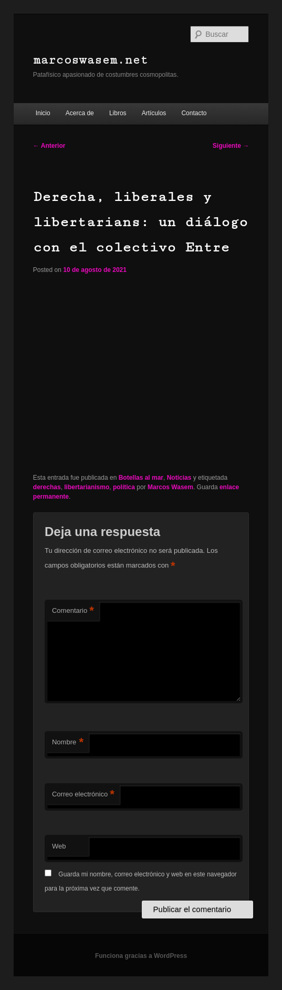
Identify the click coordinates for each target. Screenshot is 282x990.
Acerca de (80, 113)
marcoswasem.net (90, 60)
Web (59, 846)
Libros (118, 113)
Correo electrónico (83, 794)
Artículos (154, 113)
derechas (47, 487)
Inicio (43, 113)
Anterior (49, 145)
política (124, 487)
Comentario (73, 611)
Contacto (193, 113)
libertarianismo (86, 487)
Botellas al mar (141, 477)
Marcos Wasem (170, 487)
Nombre (67, 742)
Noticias (179, 477)
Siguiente (231, 145)
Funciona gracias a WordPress (141, 955)
